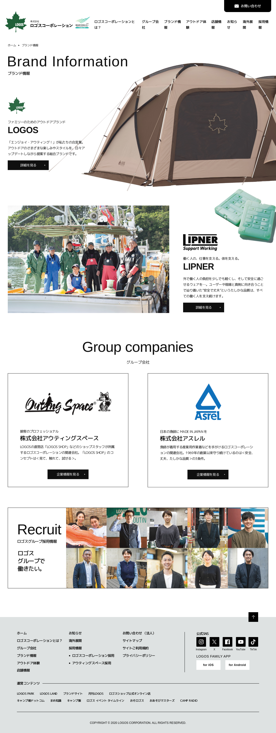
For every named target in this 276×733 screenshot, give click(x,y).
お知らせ (232, 22)
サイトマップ (132, 640)
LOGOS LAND (48, 694)
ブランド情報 (172, 22)
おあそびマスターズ (162, 701)
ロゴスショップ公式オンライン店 (130, 694)
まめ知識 (55, 701)
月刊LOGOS (95, 694)
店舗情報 (216, 22)
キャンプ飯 (74, 701)
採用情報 (263, 22)
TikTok (253, 649)
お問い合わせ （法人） (139, 633)
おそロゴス (137, 701)
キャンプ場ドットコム (30, 701)
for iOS (208, 665)
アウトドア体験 (196, 22)
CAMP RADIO (188, 701)
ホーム (12, 49)
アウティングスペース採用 (91, 663)
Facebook (227, 649)
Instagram (201, 649)
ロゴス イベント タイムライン (105, 701)
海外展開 (248, 22)
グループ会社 (150, 22)
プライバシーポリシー (139, 655)
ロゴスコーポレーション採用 (93, 655)
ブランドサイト (73, 694)
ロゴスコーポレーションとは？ (114, 22)
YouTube (240, 649)
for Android (237, 665)
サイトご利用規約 (136, 648)
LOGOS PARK (25, 694)
